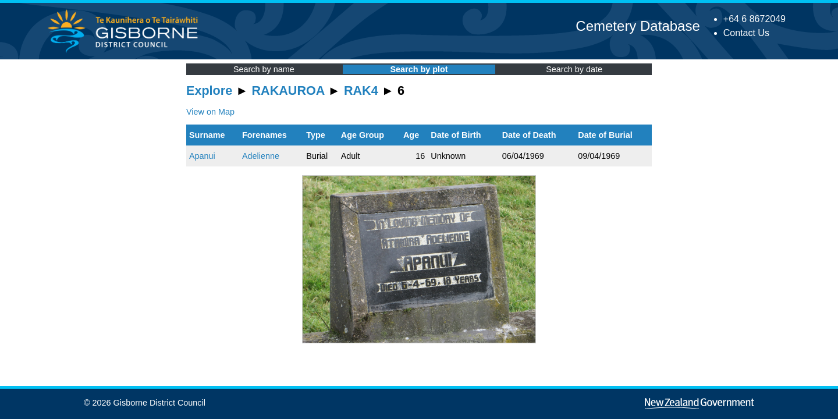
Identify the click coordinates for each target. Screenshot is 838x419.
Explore (209, 90)
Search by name (263, 69)
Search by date (574, 69)
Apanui (202, 156)
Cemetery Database (637, 26)
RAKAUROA (288, 90)
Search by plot (419, 69)
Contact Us (746, 33)
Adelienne (260, 156)
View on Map (210, 111)
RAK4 (361, 90)
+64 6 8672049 (754, 19)
